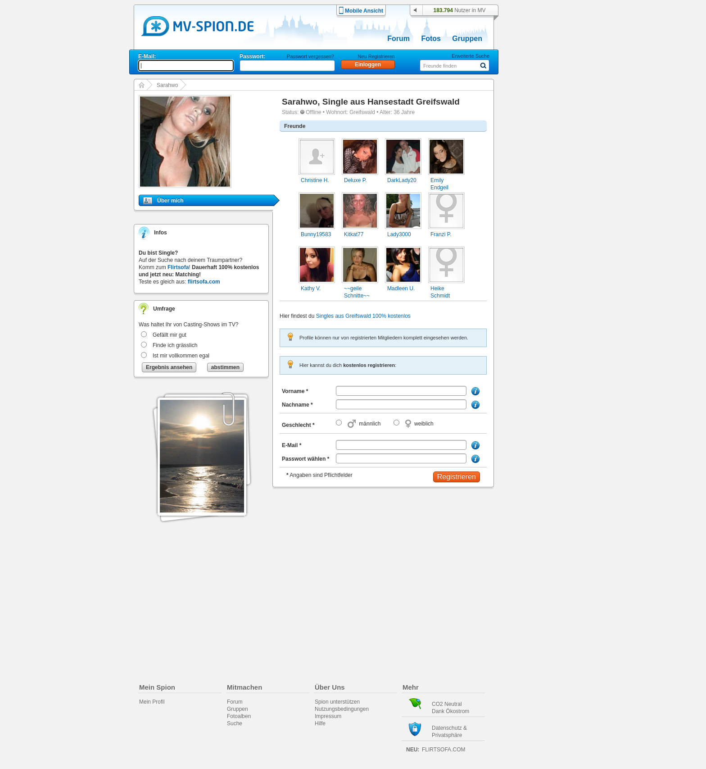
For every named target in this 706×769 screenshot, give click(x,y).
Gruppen (467, 38)
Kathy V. (311, 288)
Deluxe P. (355, 180)
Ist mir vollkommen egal (181, 355)
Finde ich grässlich (175, 345)
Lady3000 (399, 234)
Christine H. (315, 180)
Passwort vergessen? (310, 56)
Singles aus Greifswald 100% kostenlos (363, 316)
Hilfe (320, 723)
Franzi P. (440, 234)
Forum (398, 38)
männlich (369, 424)
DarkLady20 (401, 180)
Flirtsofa (178, 267)
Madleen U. (401, 288)
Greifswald (362, 112)
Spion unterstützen (337, 702)
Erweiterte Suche (470, 56)
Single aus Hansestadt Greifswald (391, 101)
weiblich (424, 424)
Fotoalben (239, 716)
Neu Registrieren (376, 56)
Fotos (431, 38)
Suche (234, 723)
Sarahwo (167, 85)
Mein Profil (152, 702)
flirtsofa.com (204, 282)
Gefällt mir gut (169, 335)
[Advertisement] (544, 258)
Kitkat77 (353, 234)
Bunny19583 (316, 234)
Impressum (328, 716)
